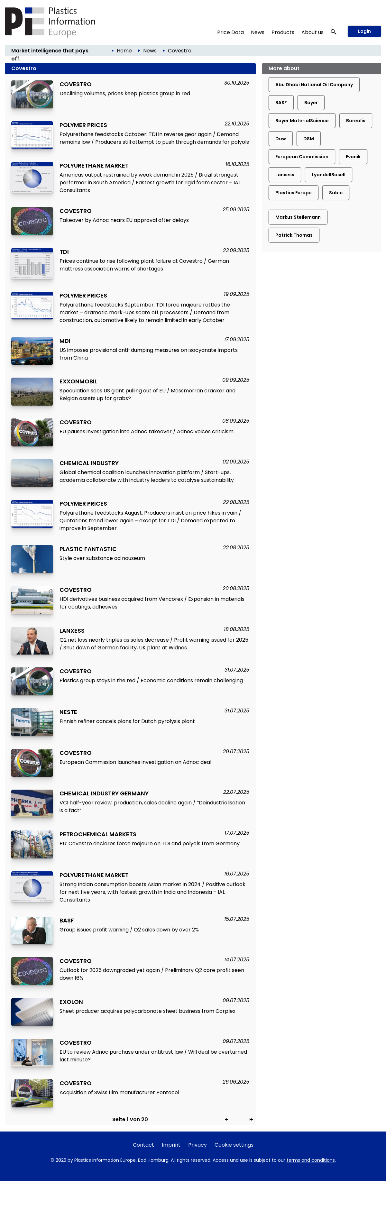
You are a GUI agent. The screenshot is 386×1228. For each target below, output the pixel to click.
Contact (143, 1145)
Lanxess (284, 174)
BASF (281, 102)
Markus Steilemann (298, 217)
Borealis (355, 120)
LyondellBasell (328, 174)
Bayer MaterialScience (302, 120)
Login (364, 31)
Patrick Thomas (294, 235)
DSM (308, 138)
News (257, 32)
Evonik (353, 156)
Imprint (171, 1145)
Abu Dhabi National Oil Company (314, 84)
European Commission (301, 156)
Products (282, 32)
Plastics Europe (293, 192)
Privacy (197, 1145)
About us (312, 32)
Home (124, 50)
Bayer (311, 102)
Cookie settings (234, 1145)
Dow (280, 138)
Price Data (230, 32)
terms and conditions (311, 1160)
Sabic (336, 192)
